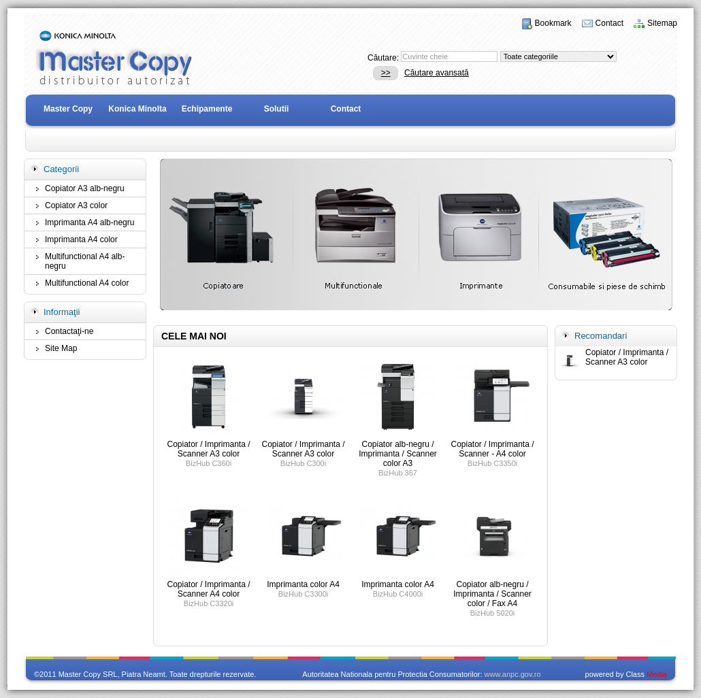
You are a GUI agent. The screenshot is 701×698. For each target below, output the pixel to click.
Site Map (61, 348)
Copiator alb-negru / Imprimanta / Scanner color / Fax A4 (492, 594)
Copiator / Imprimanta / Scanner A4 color (208, 589)
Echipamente (207, 109)
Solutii (276, 109)
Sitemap (662, 23)
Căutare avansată (436, 73)
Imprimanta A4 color (81, 239)
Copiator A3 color (76, 205)
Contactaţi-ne (69, 331)
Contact (609, 23)
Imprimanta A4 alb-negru (89, 222)
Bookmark (553, 23)
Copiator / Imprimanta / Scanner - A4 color (492, 449)
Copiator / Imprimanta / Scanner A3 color (626, 357)
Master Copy (68, 109)
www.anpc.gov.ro (513, 674)
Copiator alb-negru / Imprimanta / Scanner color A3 (398, 453)
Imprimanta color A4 (303, 584)
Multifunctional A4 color (87, 283)
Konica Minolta (137, 109)
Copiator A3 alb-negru (85, 188)
